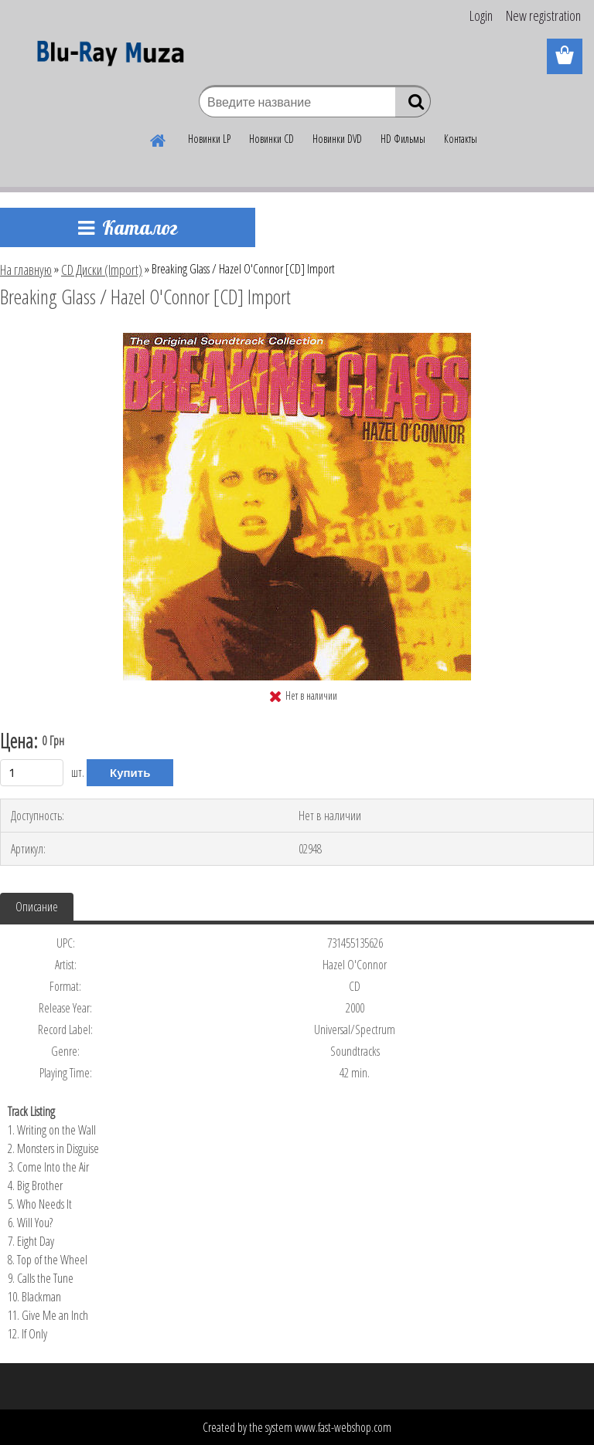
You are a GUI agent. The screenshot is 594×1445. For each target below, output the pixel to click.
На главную (26, 269)
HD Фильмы (403, 138)
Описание (36, 906)
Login (481, 15)
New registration (543, 15)
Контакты (460, 138)
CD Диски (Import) (101, 269)
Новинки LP (209, 138)
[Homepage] (158, 138)
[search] (412, 105)
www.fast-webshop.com (343, 1427)
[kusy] (31, 772)
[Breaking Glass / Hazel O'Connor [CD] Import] (297, 339)
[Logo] (106, 57)
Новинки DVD (337, 138)
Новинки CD (271, 138)
